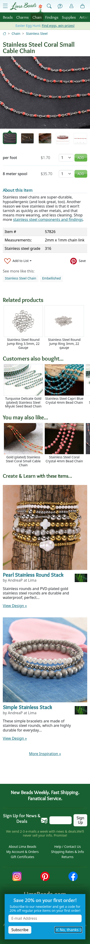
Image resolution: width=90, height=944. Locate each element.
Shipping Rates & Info (67, 851)
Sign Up (80, 820)
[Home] (4, 33)
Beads (8, 17)
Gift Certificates (22, 857)
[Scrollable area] (46, 327)
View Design (15, 605)
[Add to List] (18, 261)
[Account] (71, 6)
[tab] (10, 138)
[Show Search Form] (49, 6)
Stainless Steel (37, 33)
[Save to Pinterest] (78, 261)
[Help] (60, 6)
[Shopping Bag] (82, 6)
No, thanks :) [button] (68, 929)
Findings (51, 17)
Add (80, 158)
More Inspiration (45, 753)
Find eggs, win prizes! (58, 25)
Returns (67, 857)
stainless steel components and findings (48, 219)
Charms (22, 17)
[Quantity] (66, 158)
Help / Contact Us (67, 846)
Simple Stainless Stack (27, 707)
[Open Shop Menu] (5, 6)
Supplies (69, 17)
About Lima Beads (22, 846)
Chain (37, 17)
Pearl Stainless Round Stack (33, 575)
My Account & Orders (22, 851)
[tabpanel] (45, 92)
